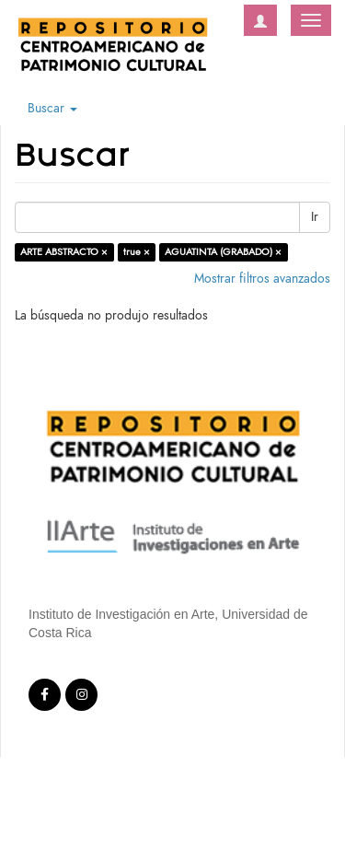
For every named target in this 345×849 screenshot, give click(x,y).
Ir (314, 217)
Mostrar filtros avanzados (262, 278)
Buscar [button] (52, 108)
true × (136, 252)
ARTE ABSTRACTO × (64, 252)
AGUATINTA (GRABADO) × (223, 252)
